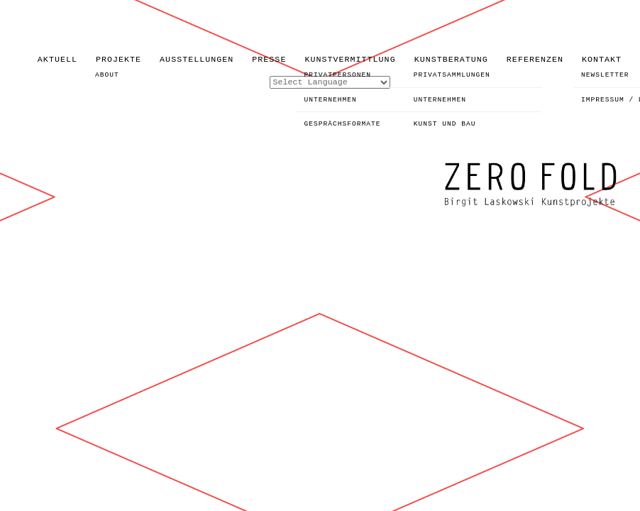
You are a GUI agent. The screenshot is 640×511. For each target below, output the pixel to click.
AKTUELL (57, 60)
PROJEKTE (118, 60)
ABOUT (107, 75)
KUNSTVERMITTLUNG (349, 60)
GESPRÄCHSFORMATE (342, 124)
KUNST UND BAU (445, 124)
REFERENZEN (535, 60)
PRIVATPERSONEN (337, 75)
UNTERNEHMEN (330, 100)
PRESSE (269, 60)
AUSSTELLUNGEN (196, 60)
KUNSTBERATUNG (451, 60)
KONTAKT (602, 60)
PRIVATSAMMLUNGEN (452, 75)
